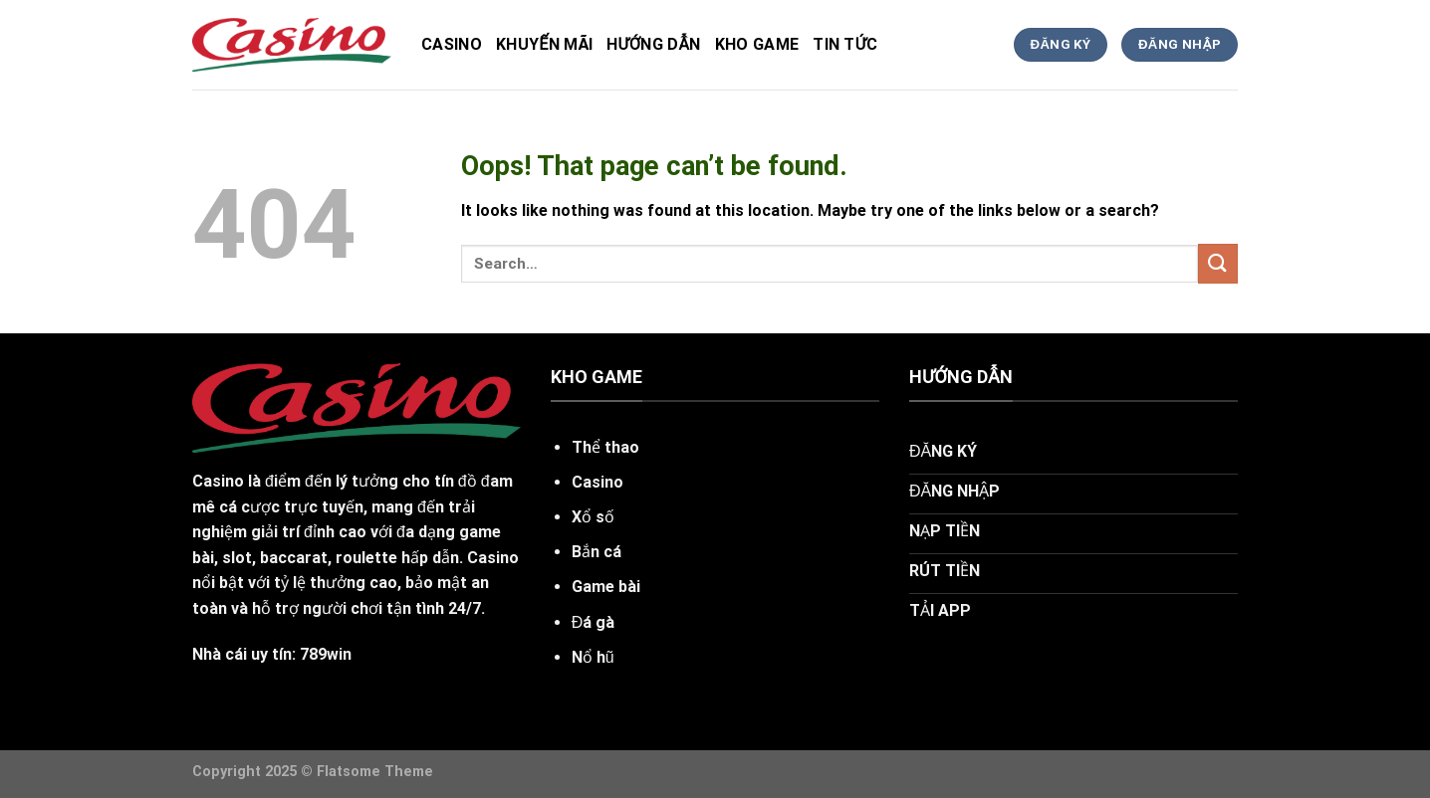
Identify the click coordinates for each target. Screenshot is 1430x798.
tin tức (845, 44)
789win (326, 654)
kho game (757, 44)
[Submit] (1218, 263)
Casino (451, 44)
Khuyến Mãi (544, 44)
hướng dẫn (653, 44)
